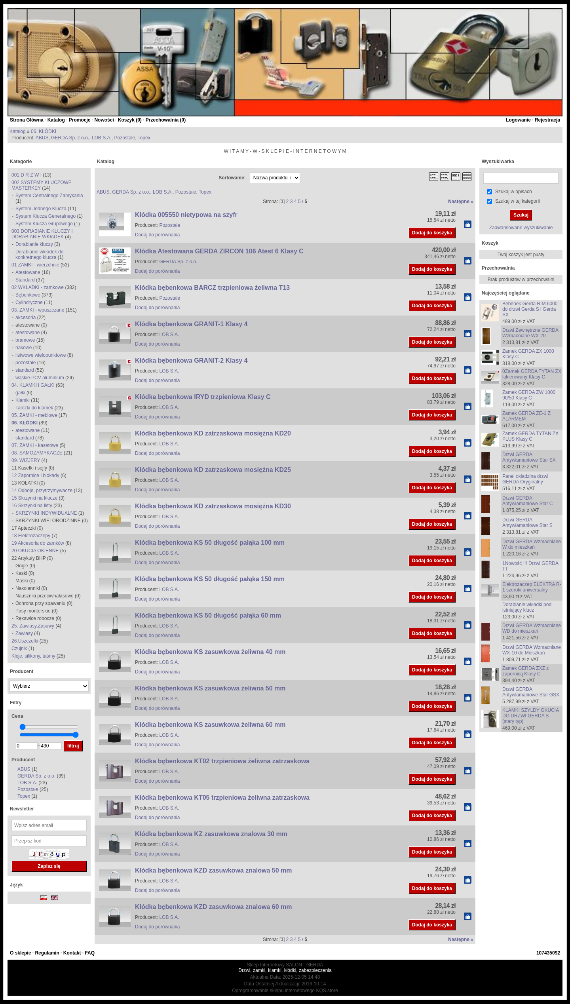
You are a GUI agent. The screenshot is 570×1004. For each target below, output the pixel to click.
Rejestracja (547, 120)
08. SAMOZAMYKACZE (37, 453)
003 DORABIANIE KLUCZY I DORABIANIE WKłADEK (42, 234)
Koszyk (490, 243)
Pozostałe (124, 138)
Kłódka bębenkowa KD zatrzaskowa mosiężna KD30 (213, 506)
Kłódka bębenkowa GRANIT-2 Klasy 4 (191, 360)
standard (24, 370)
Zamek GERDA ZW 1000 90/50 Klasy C (528, 395)
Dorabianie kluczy (34, 244)
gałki (20, 393)
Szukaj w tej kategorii (517, 201)
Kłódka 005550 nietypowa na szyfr (186, 214)
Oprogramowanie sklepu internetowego (273, 990)
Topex (144, 138)
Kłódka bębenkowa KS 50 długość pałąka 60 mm (208, 615)
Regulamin (47, 953)
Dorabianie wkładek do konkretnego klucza (39, 254)
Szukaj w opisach (513, 191)
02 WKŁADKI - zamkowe (37, 287)
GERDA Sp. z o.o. (70, 138)
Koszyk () (130, 120)
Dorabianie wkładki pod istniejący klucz (526, 607)
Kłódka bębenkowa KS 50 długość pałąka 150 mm (210, 579)
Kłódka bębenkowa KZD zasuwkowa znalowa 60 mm (213, 906)
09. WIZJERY (25, 460)
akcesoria (25, 317)
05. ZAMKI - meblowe (34, 415)
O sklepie (20, 953)
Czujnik (19, 648)
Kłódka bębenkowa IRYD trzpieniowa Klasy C (203, 397)
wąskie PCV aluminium (39, 377)
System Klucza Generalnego (45, 216)
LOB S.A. (102, 138)
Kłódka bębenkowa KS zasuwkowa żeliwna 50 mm (210, 688)
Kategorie (21, 161)
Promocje (80, 120)
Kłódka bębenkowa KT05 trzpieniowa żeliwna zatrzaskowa (222, 797)
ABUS (42, 138)
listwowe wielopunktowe (40, 355)
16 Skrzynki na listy (31, 505)
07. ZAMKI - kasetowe (34, 445)
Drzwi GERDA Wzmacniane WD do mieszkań (531, 628)
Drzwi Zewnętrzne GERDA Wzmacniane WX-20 (530, 332)
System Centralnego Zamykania (49, 195)
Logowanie (518, 120)
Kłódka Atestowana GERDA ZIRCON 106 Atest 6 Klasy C (219, 251)
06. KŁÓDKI (43, 131)
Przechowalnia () (166, 120)
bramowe (25, 340)
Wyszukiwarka (498, 161)
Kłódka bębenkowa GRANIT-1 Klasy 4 (191, 324)
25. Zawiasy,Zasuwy (32, 626)
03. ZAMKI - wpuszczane (37, 310)
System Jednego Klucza (40, 208)
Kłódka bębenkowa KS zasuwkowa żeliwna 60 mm (210, 724)
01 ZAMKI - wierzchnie (35, 265)
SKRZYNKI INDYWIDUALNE (46, 513)
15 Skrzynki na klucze (34, 498)
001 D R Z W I (26, 175)
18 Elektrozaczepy (30, 535)
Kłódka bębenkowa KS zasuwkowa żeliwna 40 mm (210, 651)
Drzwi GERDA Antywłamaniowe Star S (527, 522)
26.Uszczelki (24, 641)
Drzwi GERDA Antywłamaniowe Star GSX (530, 692)
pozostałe (25, 362)
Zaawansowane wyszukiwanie (521, 227)
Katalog (56, 120)
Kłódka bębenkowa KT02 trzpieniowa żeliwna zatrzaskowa (222, 761)
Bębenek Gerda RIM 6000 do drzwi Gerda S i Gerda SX (529, 309)
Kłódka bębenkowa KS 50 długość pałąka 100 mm (210, 542)
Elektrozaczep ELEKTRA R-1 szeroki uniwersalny (531, 587)
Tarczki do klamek (34, 408)
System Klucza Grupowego (44, 223)
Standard (25, 280)
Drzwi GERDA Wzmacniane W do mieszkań (531, 544)
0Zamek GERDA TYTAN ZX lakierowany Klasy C (531, 374)
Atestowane (27, 272)
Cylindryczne (29, 302)
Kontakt (72, 953)
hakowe (23, 347)
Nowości (104, 120)
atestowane (27, 332)
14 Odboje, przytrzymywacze (41, 490)
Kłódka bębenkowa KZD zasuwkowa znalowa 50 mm (213, 870)
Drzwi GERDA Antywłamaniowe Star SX (529, 457)
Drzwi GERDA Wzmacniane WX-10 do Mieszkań (531, 650)
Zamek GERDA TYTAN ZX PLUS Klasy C (530, 436)
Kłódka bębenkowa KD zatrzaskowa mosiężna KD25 (213, 469)
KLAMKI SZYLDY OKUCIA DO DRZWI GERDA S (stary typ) (530, 715)
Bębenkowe (27, 295)
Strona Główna (27, 120)
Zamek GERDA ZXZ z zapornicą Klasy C (525, 671)
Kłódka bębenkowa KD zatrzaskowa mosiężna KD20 (213, 433)
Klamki (22, 400)
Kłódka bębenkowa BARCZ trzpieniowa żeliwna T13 (212, 287)
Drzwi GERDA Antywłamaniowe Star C (527, 500)
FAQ (90, 953)
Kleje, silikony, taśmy (34, 656)
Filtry (15, 702)
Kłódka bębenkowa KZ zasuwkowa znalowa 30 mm (211, 834)
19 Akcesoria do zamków (37, 543)
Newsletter (22, 809)
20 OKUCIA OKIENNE (35, 550)
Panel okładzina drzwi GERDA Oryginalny (525, 479)
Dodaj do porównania (157, 235)
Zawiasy (24, 633)
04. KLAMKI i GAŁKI (33, 385)
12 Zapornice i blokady (35, 475)
